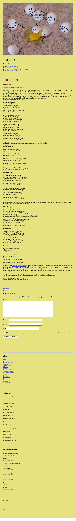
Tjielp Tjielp (11, 79)
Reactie (6, 300)
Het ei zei (9, 59)
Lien (4, 364)
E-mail (6, 327)
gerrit (12, 87)
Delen (4, 290)
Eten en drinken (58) (9, 415)
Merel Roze (6, 380)
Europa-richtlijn (8, 477)
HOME (5, 363)
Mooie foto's (6, 384)
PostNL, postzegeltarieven (10, 457)
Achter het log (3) (8, 400)
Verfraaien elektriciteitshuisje (11, 467)
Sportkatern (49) (8, 428)
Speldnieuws (7, 385)
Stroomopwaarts (8, 365)
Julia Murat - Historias (13, 70)
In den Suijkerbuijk (8, 375)
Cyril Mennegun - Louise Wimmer (17, 67)
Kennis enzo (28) (8, 418)
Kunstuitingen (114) (9, 421)
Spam (8, 482)
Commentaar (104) (8, 406)
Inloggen (5, 503)
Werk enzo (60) (7, 409)
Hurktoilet (6, 383)
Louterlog (6, 378)
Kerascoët (8, 462)
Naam (5, 323)
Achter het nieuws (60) (9, 403)
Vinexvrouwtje (7, 373)
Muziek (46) (6, 425)
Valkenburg (8, 472)
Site (4, 332)
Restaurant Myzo (8, 487)
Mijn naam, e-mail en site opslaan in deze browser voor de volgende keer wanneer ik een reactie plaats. (38, 336)
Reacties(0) (6, 288)
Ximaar (5, 370)
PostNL (8, 491)
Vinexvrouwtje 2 (8, 374)
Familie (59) (6, 434)
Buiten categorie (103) (9, 443)
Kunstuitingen (7, 84)
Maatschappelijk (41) (9, 440)
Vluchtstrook (7, 368)
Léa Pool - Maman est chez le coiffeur (18, 69)
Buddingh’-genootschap (19, 266)
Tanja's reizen (7, 377)
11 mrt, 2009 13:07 (19, 87)
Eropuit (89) (6, 412)
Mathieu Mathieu (13, 66)
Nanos (5, 371)
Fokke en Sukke (7, 387)
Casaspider (6, 367)
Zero (4, 381)
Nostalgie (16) (7, 437)
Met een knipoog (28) (9, 431)
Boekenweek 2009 (9, 90)
